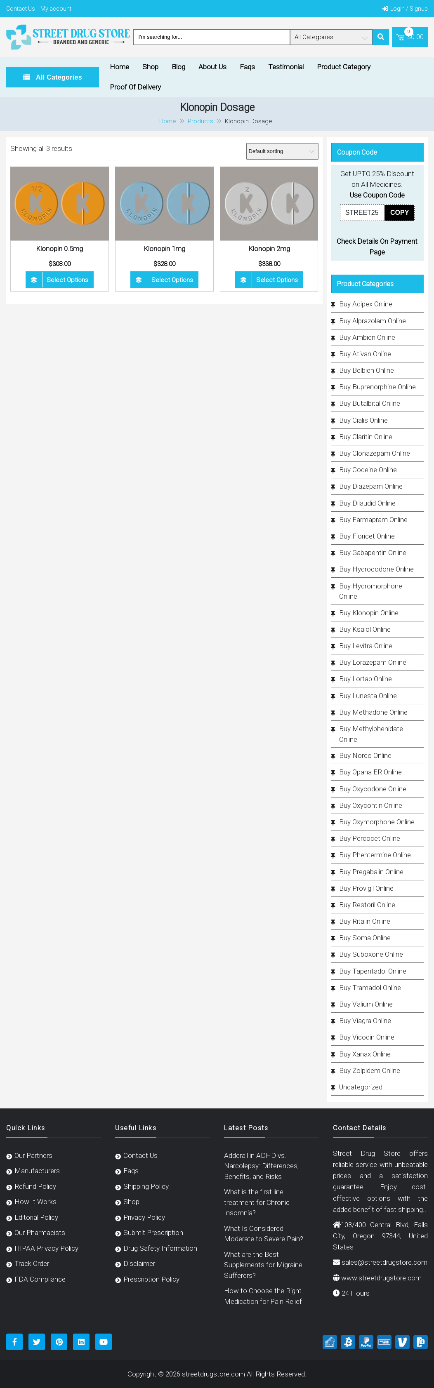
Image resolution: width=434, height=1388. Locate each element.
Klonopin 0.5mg (59, 249)
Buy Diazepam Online (371, 486)
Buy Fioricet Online (367, 536)
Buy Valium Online (366, 1004)
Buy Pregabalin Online (371, 872)
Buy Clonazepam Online (374, 453)
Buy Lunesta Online (368, 696)
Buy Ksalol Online (365, 629)
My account (55, 8)
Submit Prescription (153, 1232)
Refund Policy (35, 1186)
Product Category (343, 67)
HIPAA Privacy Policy (46, 1248)
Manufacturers (37, 1171)
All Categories (58, 77)
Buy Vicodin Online (366, 1037)
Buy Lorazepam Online (372, 662)
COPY (399, 212)
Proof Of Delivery (135, 87)
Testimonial (286, 67)
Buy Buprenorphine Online (377, 387)
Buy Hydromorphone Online (370, 591)
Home (119, 67)
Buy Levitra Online (365, 646)
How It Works (35, 1201)
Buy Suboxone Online (371, 954)
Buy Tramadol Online (370, 987)
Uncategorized (360, 1087)
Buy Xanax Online (365, 1054)
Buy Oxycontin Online (370, 805)
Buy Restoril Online (367, 905)
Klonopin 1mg (164, 249)
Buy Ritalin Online (364, 921)
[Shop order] (282, 151)
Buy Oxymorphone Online (377, 822)
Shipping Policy (146, 1186)
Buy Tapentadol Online (372, 971)
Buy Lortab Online (365, 679)
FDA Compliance (40, 1279)
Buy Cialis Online (363, 420)
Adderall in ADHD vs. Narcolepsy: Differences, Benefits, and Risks (261, 1166)
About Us (212, 67)
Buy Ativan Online (365, 354)
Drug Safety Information (160, 1248)
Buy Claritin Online (365, 437)
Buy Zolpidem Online (369, 1070)
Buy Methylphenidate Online (371, 734)
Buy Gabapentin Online (372, 552)
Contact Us (20, 8)
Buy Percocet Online (369, 838)
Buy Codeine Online (368, 470)
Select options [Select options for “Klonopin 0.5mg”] (67, 280)
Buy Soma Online (365, 938)
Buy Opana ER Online (370, 772)
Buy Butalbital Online (369, 403)
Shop (150, 67)
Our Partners (33, 1155)
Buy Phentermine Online (375, 855)
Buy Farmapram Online (373, 519)
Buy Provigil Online (366, 888)
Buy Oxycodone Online (372, 789)
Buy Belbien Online (366, 370)
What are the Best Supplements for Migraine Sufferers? (263, 1265)
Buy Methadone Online (373, 712)
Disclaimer (139, 1263)
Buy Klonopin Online (369, 613)
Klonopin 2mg (269, 249)
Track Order (31, 1263)
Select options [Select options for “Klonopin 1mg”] (172, 280)
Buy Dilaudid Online (367, 503)
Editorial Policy (36, 1217)
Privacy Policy (144, 1217)
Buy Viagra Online (365, 1020)
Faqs (247, 67)
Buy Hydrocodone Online (376, 569)
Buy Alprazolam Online (372, 321)
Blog (178, 67)
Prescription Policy (151, 1279)
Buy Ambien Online (367, 337)
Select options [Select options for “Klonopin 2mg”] (277, 280)
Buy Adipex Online (365, 304)
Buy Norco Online (365, 755)
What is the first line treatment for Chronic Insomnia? (257, 1202)
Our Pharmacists (39, 1232)
